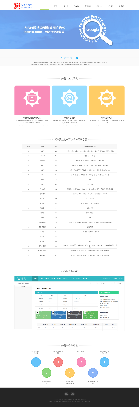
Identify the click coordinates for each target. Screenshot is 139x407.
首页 (55, 6)
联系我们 (122, 6)
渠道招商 (88, 6)
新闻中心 (99, 6)
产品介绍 (65, 6)
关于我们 (110, 6)
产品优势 (76, 6)
